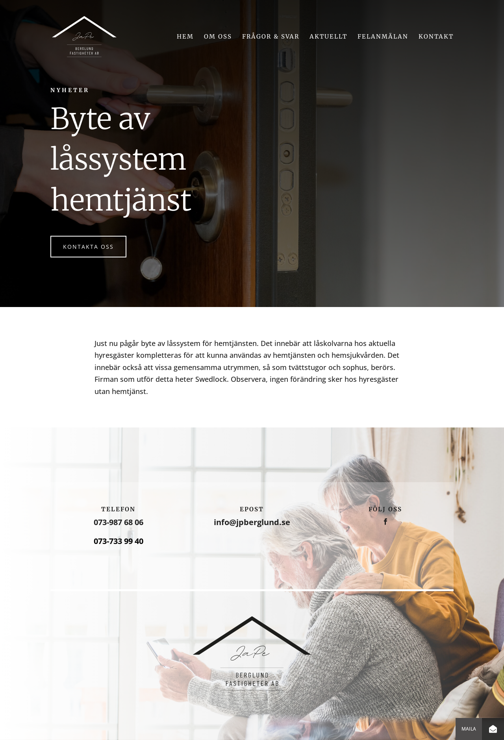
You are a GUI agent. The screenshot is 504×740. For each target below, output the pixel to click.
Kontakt (436, 37)
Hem (185, 37)
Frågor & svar (270, 37)
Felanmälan (383, 37)
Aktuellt (328, 37)
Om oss (218, 37)
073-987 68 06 (118, 522)
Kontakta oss (88, 246)
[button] (493, 729)
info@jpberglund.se (252, 522)
